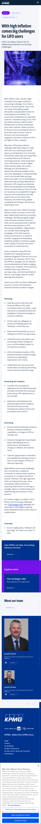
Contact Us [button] (9, 607)
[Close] (38, 765)
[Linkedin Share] (18, 728)
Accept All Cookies (20, 821)
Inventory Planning (10, 17)
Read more (10, 554)
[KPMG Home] (6, 2)
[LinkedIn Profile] (5, 694)
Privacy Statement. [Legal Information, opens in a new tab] (14, 805)
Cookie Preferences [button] (11, 748)
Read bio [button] (12, 663)
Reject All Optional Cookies (20, 815)
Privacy (7, 743)
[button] (38, 2)
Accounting (16, 13)
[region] (20, 793)
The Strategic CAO (15, 504)
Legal (6, 741)
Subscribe (28, 728)
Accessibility (9, 746)
